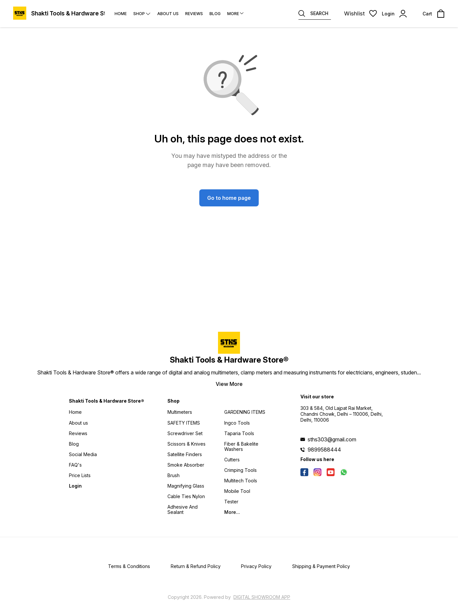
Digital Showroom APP (261, 597)
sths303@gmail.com (332, 439)
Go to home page (229, 198)
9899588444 (324, 450)
